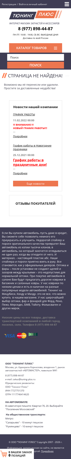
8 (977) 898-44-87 (35, 28)
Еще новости (35, 183)
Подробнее (20, 136)
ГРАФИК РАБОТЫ (24, 114)
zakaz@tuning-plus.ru (24, 379)
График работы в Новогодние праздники (32, 147)
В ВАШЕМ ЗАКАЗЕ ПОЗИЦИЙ (20, 453)
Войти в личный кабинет (33, 4)
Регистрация (9, 4)
